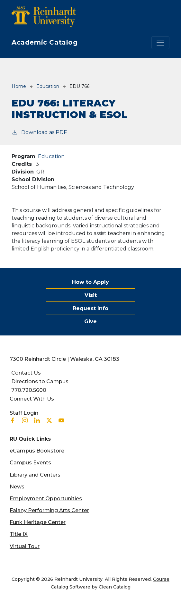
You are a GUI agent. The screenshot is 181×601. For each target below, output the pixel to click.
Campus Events (30, 463)
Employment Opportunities (46, 498)
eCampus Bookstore (37, 451)
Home (19, 86)
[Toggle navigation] (160, 42)
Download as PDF (39, 132)
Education (47, 86)
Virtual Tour (25, 546)
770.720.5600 (28, 390)
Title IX (19, 534)
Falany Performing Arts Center (49, 510)
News (17, 487)
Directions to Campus (39, 381)
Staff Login (24, 413)
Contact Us (26, 373)
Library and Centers (35, 475)
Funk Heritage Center (38, 522)
